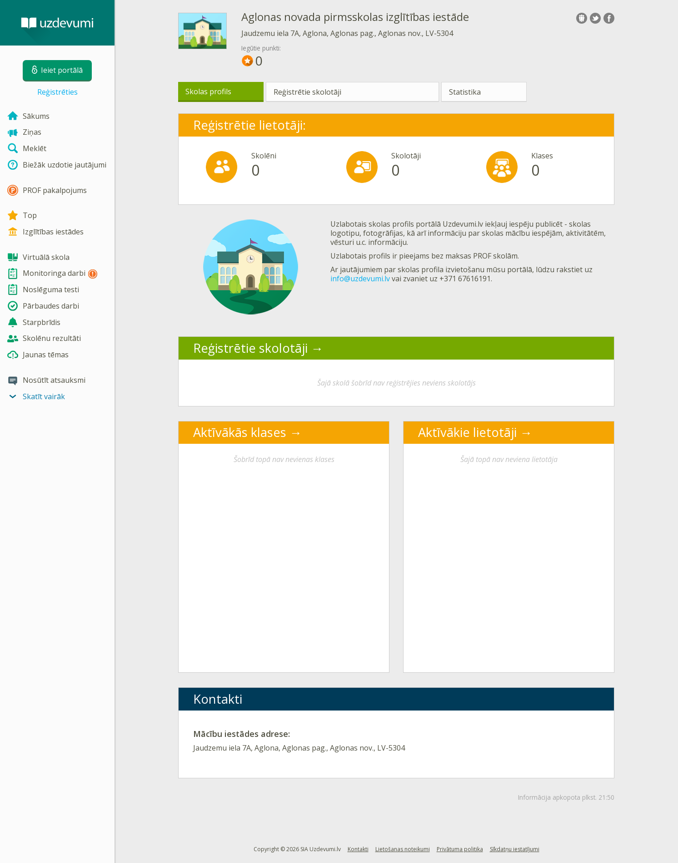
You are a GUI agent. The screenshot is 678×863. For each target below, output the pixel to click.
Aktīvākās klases (239, 432)
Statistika (465, 92)
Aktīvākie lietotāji (467, 432)
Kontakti (358, 849)
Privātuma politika (460, 849)
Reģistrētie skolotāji (307, 92)
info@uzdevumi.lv (360, 279)
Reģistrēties (57, 91)
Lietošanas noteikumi (402, 849)
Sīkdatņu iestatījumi (514, 849)
